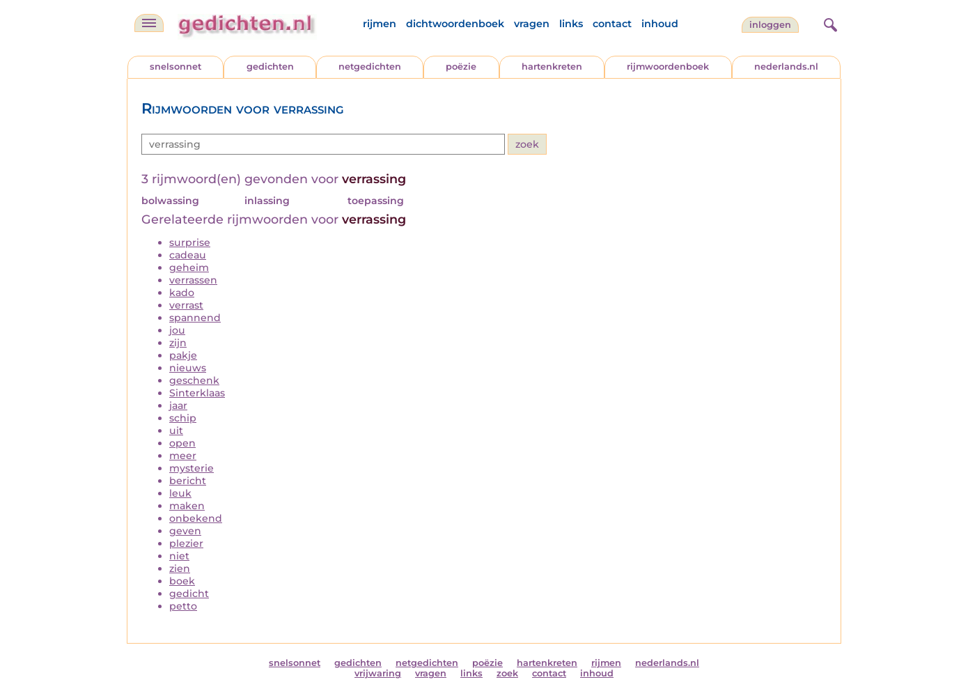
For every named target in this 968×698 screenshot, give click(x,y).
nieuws (187, 368)
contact (612, 23)
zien (179, 568)
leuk (180, 493)
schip (182, 418)
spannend (195, 317)
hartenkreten (552, 66)
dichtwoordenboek (455, 23)
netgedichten (369, 66)
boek (182, 581)
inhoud (659, 23)
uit (176, 430)
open (182, 443)
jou (177, 330)
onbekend (195, 518)
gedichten (270, 66)
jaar (178, 405)
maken (187, 505)
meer (182, 455)
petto (183, 606)
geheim (189, 267)
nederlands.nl (786, 66)
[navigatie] (149, 23)
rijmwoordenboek (668, 66)
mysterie (191, 468)
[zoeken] (829, 23)
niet (179, 556)
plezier (186, 543)
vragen (531, 23)
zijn (178, 342)
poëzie (461, 66)
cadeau (187, 255)
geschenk (194, 380)
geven (185, 531)
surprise (189, 242)
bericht (187, 480)
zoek (507, 673)
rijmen (379, 23)
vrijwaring (377, 673)
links (571, 23)
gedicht (189, 593)
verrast (186, 305)
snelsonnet (175, 66)
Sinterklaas (197, 393)
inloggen (770, 25)
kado (181, 292)
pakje (183, 355)
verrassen (193, 280)
